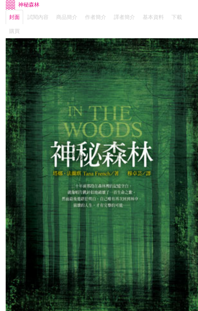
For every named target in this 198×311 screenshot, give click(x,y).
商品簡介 (66, 17)
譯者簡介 (124, 17)
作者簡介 (95, 17)
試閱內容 (38, 17)
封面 (14, 17)
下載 (176, 17)
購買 (14, 31)
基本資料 (153, 17)
